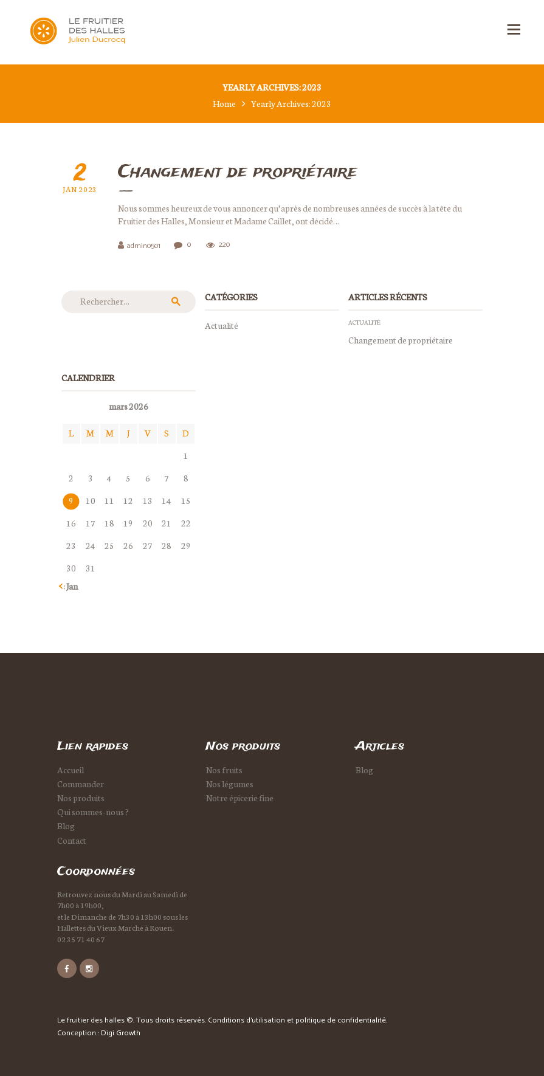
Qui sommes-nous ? (93, 811)
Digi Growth (120, 1033)
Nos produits (81, 797)
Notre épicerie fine (240, 797)
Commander (80, 784)
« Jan (69, 586)
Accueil (70, 770)
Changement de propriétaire (237, 173)
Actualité (221, 325)
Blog (66, 825)
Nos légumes (229, 784)
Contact (71, 840)
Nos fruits (224, 770)
